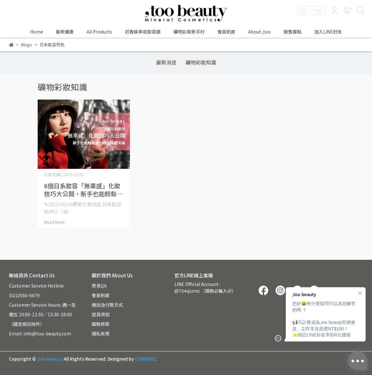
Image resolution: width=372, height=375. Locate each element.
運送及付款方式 (107, 305)
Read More (54, 222)
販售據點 (292, 31)
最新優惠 (65, 31)
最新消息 (166, 62)
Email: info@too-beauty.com (40, 333)
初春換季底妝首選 (143, 31)
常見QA (99, 285)
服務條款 (101, 324)
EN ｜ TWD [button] (311, 10)
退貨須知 (101, 314)
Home (36, 31)
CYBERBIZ (145, 359)
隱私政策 (101, 333)
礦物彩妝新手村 (189, 31)
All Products (99, 31)
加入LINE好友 (328, 31)
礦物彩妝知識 (201, 62)
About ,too (259, 31)
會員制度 (226, 31)
